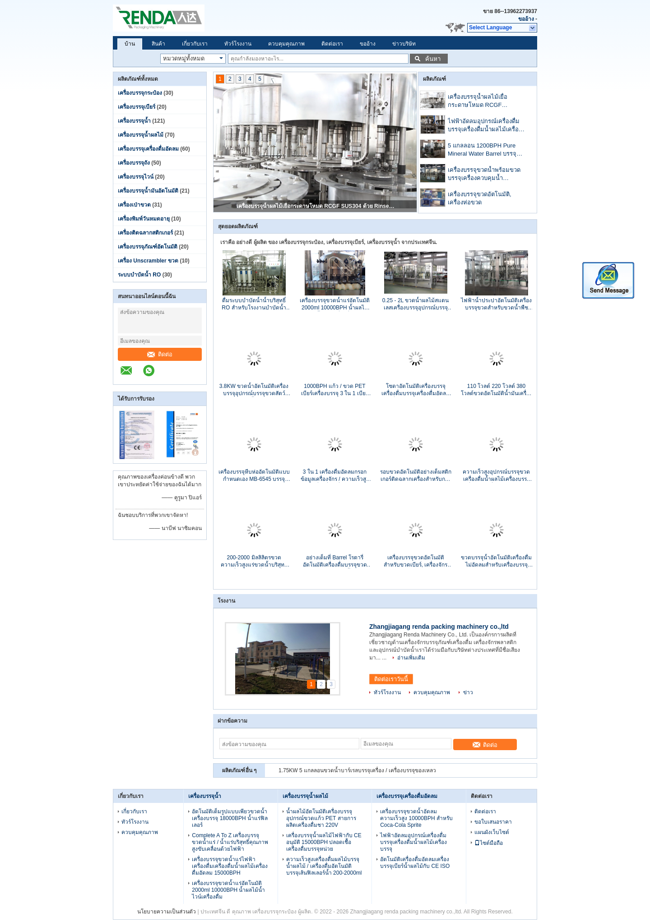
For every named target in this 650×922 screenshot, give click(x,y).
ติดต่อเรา (332, 44)
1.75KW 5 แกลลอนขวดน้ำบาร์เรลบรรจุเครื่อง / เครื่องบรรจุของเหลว (357, 770)
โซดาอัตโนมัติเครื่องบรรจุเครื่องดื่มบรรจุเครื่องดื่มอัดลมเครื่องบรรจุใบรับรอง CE (415, 390)
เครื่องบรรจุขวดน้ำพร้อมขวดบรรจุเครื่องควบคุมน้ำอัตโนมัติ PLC (484, 174)
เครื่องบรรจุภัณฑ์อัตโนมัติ (147, 247)
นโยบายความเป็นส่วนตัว (166, 911)
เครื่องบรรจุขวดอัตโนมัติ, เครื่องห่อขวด (479, 198)
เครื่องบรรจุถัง (134, 163)
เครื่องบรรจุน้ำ (134, 121)
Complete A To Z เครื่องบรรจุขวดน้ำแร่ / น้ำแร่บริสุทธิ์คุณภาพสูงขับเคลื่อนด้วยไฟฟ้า (230, 842)
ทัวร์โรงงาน (237, 44)
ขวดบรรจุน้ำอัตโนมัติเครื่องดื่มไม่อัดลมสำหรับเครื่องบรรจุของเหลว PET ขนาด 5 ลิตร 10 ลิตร (496, 561)
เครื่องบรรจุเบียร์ (136, 107)
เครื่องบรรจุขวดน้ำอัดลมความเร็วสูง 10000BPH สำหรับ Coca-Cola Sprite (416, 818)
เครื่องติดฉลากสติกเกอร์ (145, 233)
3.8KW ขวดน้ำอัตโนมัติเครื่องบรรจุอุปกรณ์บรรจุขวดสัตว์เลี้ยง (253, 390)
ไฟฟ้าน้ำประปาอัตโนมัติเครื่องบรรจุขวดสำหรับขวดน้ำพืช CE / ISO (496, 304)
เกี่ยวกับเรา (195, 44)
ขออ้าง (526, 19)
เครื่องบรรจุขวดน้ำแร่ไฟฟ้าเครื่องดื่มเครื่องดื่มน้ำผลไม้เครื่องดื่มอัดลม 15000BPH (230, 866)
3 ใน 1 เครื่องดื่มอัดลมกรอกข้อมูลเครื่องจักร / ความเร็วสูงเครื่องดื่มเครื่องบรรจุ (335, 476)
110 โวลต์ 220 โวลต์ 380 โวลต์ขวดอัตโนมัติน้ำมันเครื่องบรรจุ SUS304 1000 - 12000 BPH (496, 390)
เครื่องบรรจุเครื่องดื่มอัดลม (148, 149)
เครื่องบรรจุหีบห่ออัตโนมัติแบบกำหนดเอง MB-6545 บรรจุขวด (254, 476)
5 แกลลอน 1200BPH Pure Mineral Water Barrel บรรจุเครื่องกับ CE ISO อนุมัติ (482, 150)
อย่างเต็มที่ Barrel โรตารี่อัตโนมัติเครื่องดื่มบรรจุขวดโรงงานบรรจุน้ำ (335, 561)
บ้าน (130, 44)
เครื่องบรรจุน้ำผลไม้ (140, 135)
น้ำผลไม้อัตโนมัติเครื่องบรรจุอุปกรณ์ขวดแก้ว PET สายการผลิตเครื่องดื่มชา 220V (321, 818)
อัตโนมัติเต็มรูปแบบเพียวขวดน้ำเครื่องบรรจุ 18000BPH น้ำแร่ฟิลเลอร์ (230, 818)
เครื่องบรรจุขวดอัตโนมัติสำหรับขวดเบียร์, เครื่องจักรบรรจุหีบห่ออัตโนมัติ (416, 561)
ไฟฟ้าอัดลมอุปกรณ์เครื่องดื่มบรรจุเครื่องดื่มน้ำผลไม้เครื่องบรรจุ (484, 126)
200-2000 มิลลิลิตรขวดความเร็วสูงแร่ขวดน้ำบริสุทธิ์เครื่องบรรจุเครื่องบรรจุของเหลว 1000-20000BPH (254, 561)
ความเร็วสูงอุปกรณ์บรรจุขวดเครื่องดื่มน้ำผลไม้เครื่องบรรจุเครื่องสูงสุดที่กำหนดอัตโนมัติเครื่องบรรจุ (496, 476)
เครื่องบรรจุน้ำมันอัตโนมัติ (148, 191)
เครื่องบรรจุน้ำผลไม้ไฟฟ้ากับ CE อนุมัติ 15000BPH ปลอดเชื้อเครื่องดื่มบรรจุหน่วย (324, 842)
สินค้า (158, 44)
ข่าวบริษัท (404, 44)
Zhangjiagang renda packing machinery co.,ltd (439, 626)
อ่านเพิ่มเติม (411, 658)
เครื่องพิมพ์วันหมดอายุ (144, 219)
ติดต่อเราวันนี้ (391, 679)
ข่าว (468, 692)
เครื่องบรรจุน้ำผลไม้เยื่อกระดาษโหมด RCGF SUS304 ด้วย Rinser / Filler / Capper (316, 206)
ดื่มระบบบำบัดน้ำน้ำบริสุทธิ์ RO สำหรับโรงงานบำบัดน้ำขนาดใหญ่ (254, 304)
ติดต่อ (159, 354)
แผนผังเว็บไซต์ (491, 832)
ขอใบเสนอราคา (493, 822)
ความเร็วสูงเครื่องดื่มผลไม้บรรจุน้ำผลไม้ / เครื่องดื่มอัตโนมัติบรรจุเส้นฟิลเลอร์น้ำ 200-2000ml (324, 866)
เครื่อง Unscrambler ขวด (148, 261)
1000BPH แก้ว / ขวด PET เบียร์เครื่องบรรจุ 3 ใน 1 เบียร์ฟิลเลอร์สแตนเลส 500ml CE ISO (334, 390)
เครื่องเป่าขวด (134, 205)
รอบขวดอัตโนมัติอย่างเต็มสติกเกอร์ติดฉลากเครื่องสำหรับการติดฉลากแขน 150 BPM (415, 476)
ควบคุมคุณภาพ (286, 44)
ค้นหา (433, 58)
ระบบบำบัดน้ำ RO (139, 275)
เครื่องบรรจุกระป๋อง (140, 93)
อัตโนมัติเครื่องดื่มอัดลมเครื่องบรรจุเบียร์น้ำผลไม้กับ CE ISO (415, 862)
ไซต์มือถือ (488, 843)
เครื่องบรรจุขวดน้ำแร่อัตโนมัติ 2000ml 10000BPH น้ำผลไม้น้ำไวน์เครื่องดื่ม (335, 304)
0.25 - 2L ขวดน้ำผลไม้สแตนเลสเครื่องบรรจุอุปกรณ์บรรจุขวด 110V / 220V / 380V (415, 304)
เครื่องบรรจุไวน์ (135, 177)
